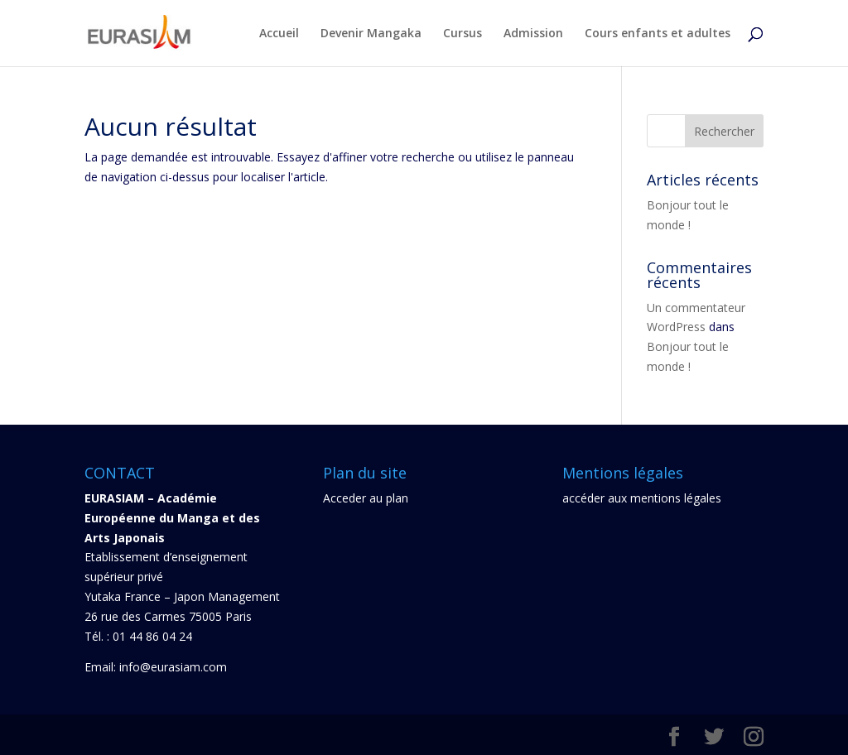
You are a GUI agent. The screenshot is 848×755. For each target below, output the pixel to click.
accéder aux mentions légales (641, 498)
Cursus (462, 34)
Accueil (279, 34)
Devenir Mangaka (371, 34)
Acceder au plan (365, 498)
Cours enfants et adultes (657, 34)
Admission (533, 34)
